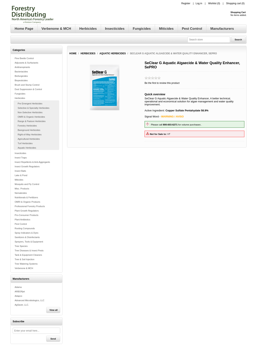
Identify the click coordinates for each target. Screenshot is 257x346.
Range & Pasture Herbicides (32, 121)
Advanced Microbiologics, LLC (29, 300)
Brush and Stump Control (27, 85)
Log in (199, 3)
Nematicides (21, 193)
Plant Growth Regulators (27, 210)
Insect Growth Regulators (27, 166)
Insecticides (20, 153)
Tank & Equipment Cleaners (28, 255)
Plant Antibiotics (22, 219)
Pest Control (21, 224)
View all (54, 310)
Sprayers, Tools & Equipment (29, 241)
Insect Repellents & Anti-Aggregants (32, 162)
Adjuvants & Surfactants (26, 63)
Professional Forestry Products (30, 206)
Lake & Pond (21, 175)
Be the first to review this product (162, 83)
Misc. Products (22, 188)
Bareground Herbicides (29, 130)
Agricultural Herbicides (29, 139)
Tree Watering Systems (26, 264)
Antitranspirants (22, 67)
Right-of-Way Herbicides (30, 134)
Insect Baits (20, 171)
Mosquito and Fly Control (27, 184)
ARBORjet (20, 291)
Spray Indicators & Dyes (26, 233)
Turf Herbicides (25, 143)
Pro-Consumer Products (26, 215)
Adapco (18, 296)
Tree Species (21, 246)
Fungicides (20, 93)
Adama (18, 287)
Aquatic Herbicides (27, 148)
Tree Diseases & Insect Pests (29, 250)
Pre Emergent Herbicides (30, 103)
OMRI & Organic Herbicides (31, 117)
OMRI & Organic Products (27, 202)
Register (185, 3)
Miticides (19, 180)
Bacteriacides (21, 71)
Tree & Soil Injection (24, 259)
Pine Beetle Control (24, 58)
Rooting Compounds (25, 228)
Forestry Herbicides (27, 125)
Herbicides (20, 98)
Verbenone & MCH (24, 268)
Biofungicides (21, 76)
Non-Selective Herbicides (30, 112)
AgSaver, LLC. (22, 305)
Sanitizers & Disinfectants (27, 237)
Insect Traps (21, 157)
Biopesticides (21, 80)
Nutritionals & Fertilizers (26, 197)
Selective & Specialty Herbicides (33, 108)
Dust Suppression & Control (28, 89)
